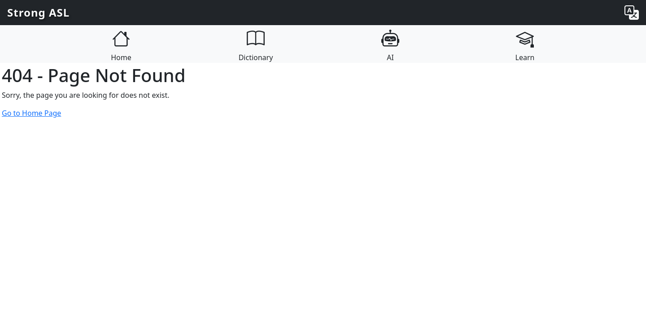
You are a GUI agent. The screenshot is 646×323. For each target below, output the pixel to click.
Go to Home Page (31, 113)
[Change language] (631, 12)
